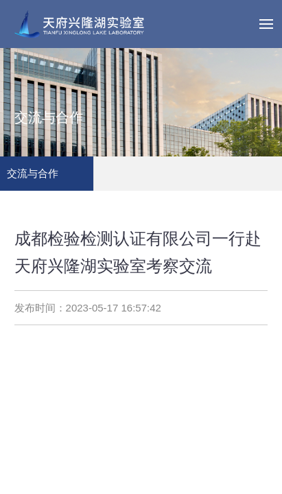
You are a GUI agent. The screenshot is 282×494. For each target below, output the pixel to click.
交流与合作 (32, 173)
